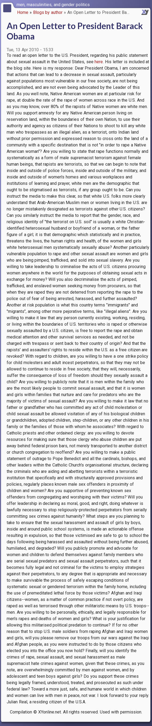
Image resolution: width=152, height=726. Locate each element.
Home (22, 12)
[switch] (146, 4)
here (99, 61)
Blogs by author (48, 12)
